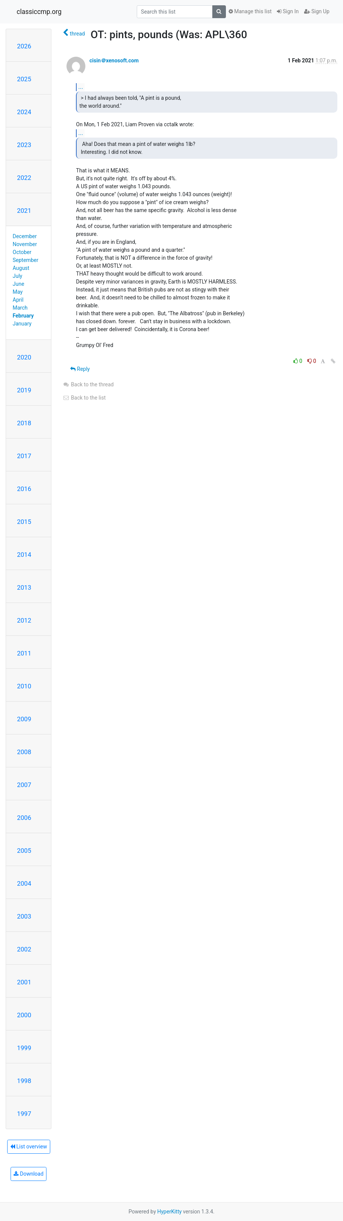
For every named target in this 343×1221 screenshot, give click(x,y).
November (25, 244)
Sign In (288, 11)
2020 (24, 357)
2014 (24, 554)
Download (28, 1174)
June (19, 284)
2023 (24, 145)
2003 (24, 916)
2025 (24, 79)
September (26, 260)
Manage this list (250, 11)
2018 (24, 423)
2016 (24, 489)
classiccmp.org (39, 11)
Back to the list (84, 398)
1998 (24, 1081)
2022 (24, 177)
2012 (24, 620)
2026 (24, 46)
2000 (24, 1015)
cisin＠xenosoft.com (114, 60)
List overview (28, 1147)
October (22, 252)
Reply (80, 369)
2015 (24, 521)
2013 (24, 587)
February (23, 316)
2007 (24, 785)
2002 (24, 949)
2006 (24, 817)
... (80, 86)
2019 (24, 390)
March (20, 308)
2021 (24, 210)
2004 (24, 883)
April (18, 300)
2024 (24, 112)
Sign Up (316, 11)
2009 (24, 719)
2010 (24, 686)
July (17, 276)
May (18, 292)
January (22, 324)
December (25, 236)
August (21, 268)
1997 (24, 1113)
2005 (24, 850)
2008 (24, 752)
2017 (24, 456)
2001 (24, 982)
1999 (24, 1048)
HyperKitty (169, 1212)
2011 (24, 653)
